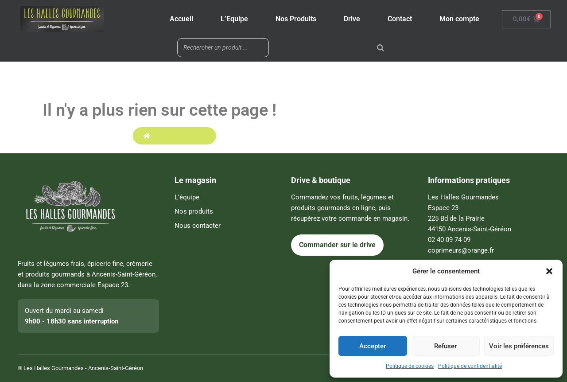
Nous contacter (198, 226)
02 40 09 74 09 (449, 240)
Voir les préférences (519, 346)
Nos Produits (296, 19)
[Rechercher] (380, 48)
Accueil (181, 19)
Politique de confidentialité (470, 366)
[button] (549, 271)
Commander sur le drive (337, 245)
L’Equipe (234, 19)
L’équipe (187, 197)
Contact (400, 19)
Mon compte (459, 19)
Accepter (372, 346)
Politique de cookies (410, 366)
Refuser (445, 346)
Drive (352, 19)
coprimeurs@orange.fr (461, 250)
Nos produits (194, 211)
